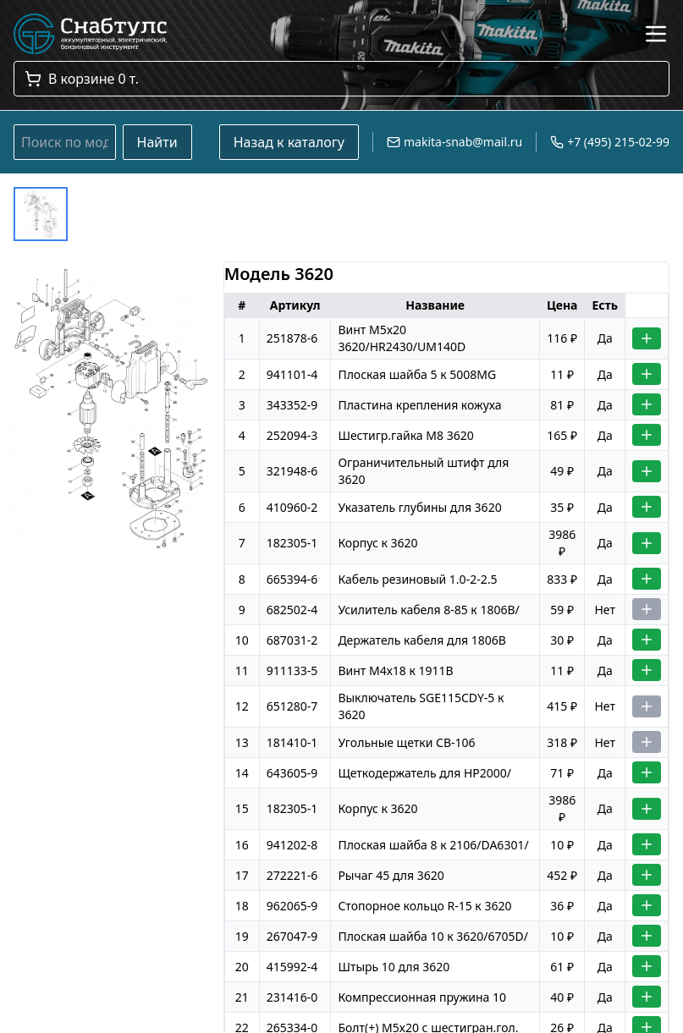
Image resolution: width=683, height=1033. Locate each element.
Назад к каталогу (289, 142)
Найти (157, 142)
